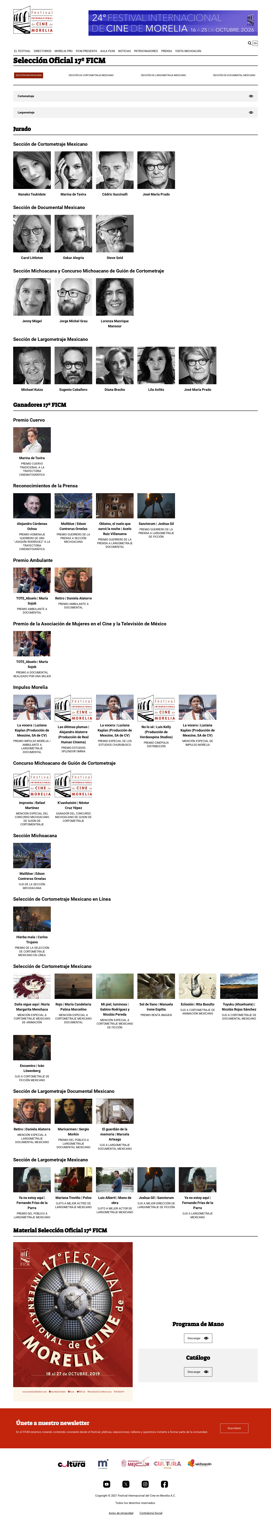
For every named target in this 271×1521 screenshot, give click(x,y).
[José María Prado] (156, 188)
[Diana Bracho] (115, 383)
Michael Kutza (32, 390)
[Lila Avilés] (156, 383)
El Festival (22, 51)
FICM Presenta (86, 51)
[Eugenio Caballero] (73, 383)
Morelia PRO (63, 51)
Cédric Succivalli (115, 194)
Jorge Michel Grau (73, 321)
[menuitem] (22, 51)
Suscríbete (234, 1428)
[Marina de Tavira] (73, 188)
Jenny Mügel (32, 321)
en (255, 43)
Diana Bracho (115, 390)
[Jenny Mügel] (32, 314)
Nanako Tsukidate (32, 194)
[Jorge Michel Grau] (73, 314)
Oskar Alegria (73, 258)
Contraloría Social (151, 1513)
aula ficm (107, 51)
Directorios (42, 51)
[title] (71, 1472)
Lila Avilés (156, 390)
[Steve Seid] (115, 251)
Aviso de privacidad (121, 1513)
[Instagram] (146, 1487)
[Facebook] (164, 1487)
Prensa (166, 51)
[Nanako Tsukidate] (32, 188)
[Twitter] (126, 1487)
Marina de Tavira (73, 194)
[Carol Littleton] (32, 251)
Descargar (198, 1338)
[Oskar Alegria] (73, 251)
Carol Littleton (32, 258)
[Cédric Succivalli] (115, 188)
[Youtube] (107, 1487)
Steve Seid (115, 258)
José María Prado (156, 194)
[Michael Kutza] (32, 383)
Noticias (124, 51)
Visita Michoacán (188, 51)
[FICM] (33, 20)
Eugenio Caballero (73, 390)
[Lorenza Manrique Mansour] (115, 314)
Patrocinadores (146, 51)
